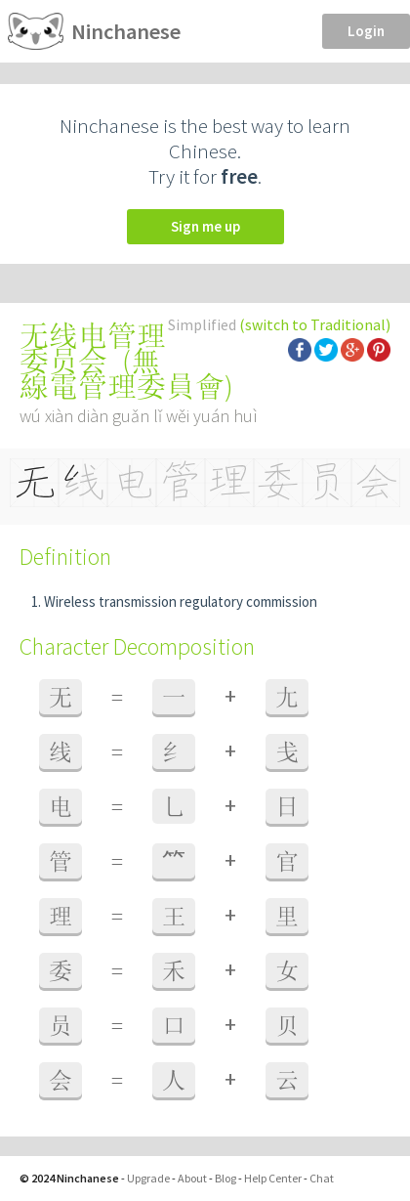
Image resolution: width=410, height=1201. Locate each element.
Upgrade (148, 1178)
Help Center (273, 1178)
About (192, 1178)
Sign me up (205, 226)
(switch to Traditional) (314, 324)
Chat (321, 1178)
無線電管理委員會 (122, 373)
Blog (225, 1178)
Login (366, 30)
